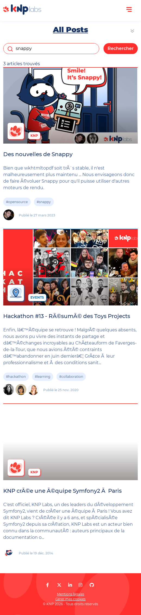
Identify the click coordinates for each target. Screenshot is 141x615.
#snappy (44, 202)
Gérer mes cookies (70, 599)
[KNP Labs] (22, 13)
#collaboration (71, 377)
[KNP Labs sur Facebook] (47, 585)
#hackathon (16, 377)
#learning (42, 377)
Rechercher (121, 48)
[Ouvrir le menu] (129, 9)
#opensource (17, 202)
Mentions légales (70, 594)
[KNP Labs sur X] (59, 585)
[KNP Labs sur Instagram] (80, 585)
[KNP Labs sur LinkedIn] (70, 585)
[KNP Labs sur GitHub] (92, 585)
